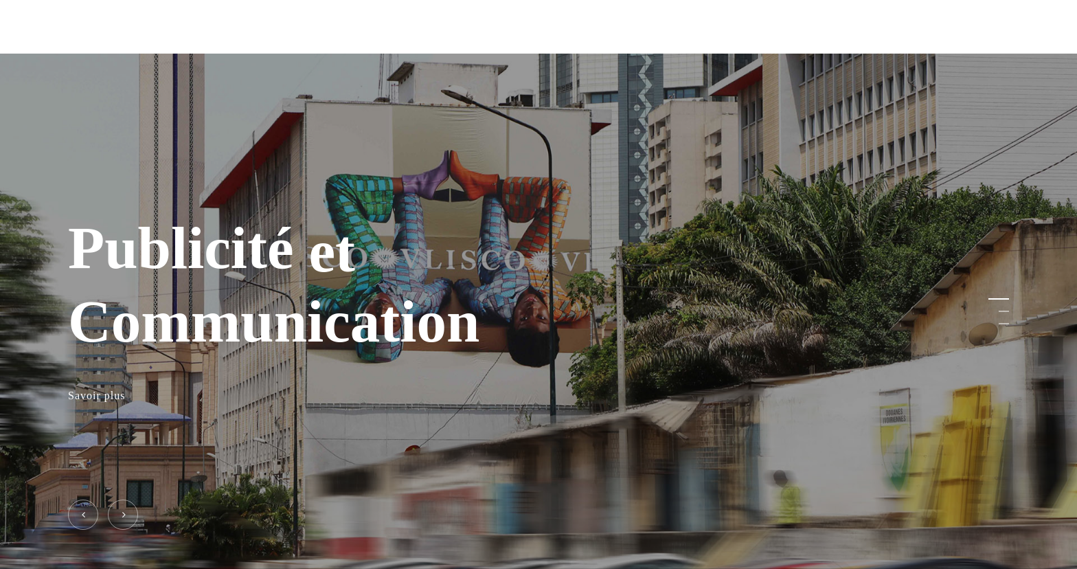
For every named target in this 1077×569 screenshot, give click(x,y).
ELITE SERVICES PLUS (137, 26)
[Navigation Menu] (1001, 27)
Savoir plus (96, 396)
